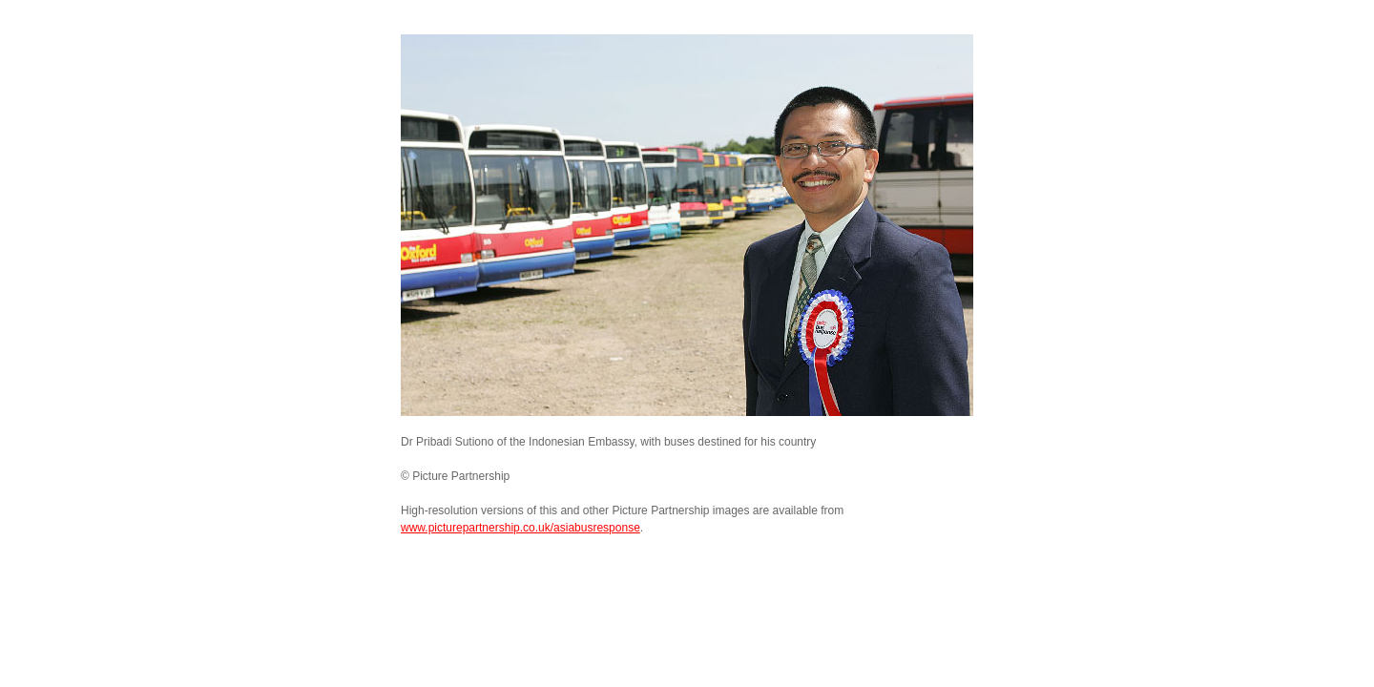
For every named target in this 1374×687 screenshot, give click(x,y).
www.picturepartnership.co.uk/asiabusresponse (520, 527)
